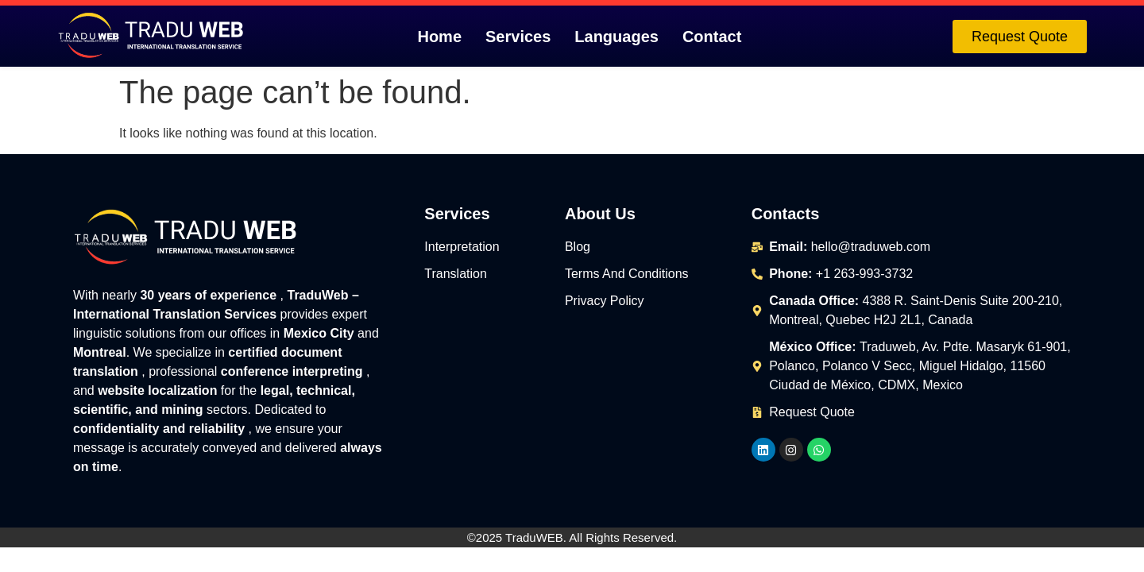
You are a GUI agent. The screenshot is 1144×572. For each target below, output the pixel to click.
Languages (616, 36)
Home (439, 36)
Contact (711, 36)
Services (518, 36)
